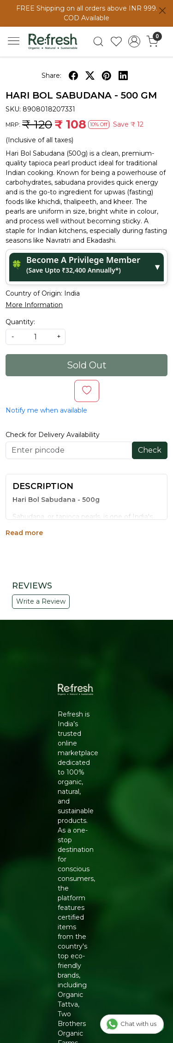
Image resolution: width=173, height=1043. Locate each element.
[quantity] (36, 337)
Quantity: (20, 322)
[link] (98, 41)
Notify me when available (46, 410)
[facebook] (73, 75)
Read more (24, 533)
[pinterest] (106, 75)
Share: (51, 75)
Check (149, 450)
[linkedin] (123, 75)
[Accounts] (134, 41)
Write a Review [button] (41, 601)
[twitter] (90, 75)
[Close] (162, 10)
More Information (34, 305)
